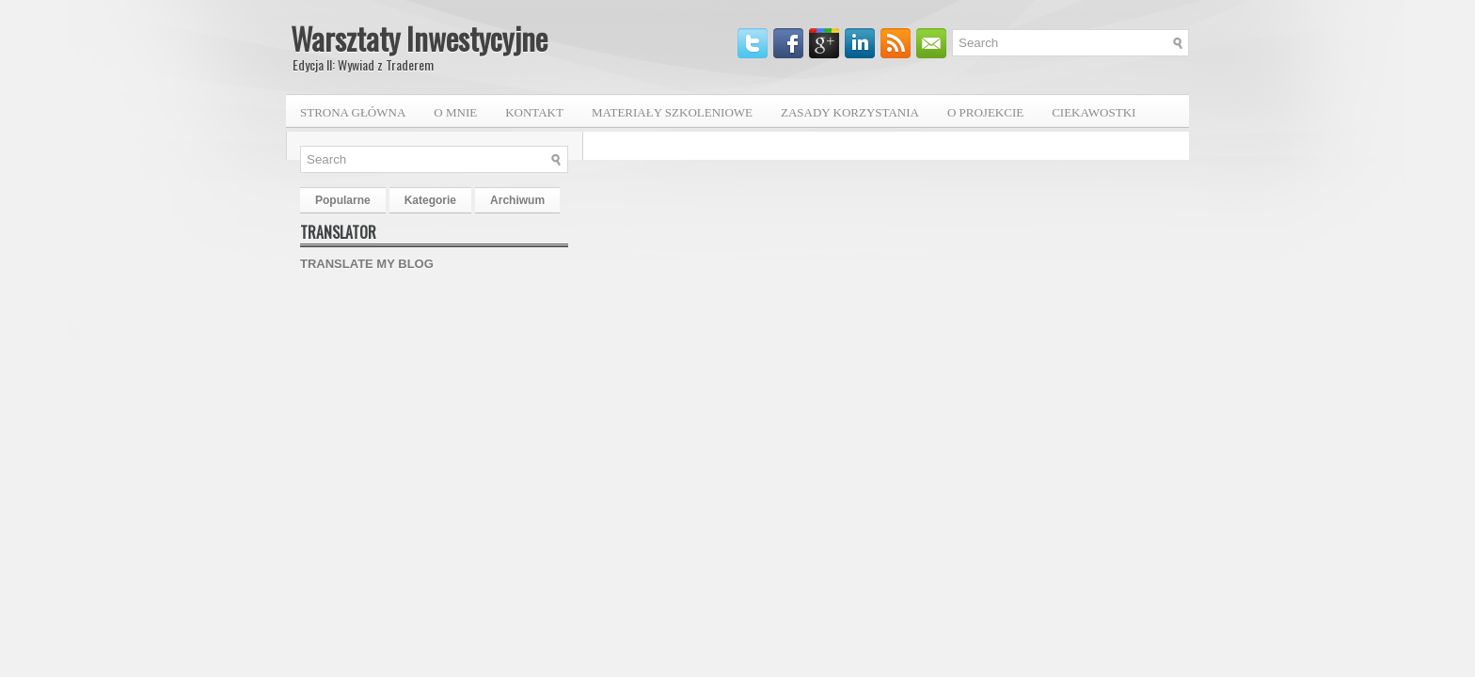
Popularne (343, 200)
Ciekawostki (1093, 112)
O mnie (455, 112)
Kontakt (534, 112)
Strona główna (352, 112)
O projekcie (985, 112)
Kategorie (430, 200)
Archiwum (517, 200)
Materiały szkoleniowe (672, 112)
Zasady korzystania (850, 112)
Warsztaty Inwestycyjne (419, 38)
